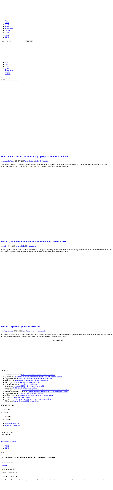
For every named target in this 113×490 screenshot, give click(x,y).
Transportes (9, 28)
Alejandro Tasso (8, 161)
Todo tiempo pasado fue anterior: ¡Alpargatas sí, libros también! (35, 156)
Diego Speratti (8, 331)
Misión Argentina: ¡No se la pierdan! (20, 326)
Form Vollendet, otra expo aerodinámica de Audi (35, 378)
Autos (7, 25)
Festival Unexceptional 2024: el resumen (26, 382)
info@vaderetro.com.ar (8, 441)
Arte (6, 21)
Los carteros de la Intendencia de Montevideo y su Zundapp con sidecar (38, 377)
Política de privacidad (12, 423)
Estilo (7, 23)
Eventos (7, 30)
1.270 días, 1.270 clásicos (28, 384)
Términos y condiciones (13, 425)
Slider (37, 161)
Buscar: (3, 41)
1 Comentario (44, 161)
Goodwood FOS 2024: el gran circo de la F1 (29, 386)
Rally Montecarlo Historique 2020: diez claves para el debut (48, 392)
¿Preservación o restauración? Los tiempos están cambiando (33, 399)
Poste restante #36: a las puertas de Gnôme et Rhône (35, 395)
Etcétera (7, 32)
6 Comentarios (31, 246)
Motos (7, 26)
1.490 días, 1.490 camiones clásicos (25, 388)
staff (4, 246)
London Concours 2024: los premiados (26, 401)
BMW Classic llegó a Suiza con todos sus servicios (38, 375)
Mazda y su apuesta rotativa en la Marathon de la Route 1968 (33, 241)
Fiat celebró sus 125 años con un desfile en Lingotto (32, 380)
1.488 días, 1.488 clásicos (21, 397)
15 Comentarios (41, 331)
